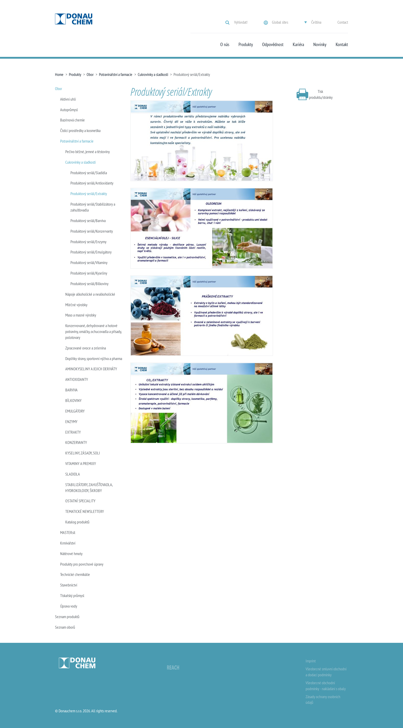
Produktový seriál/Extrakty (88, 193)
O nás (224, 44)
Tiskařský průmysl (72, 595)
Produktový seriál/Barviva (88, 220)
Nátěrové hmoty (71, 553)
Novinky (319, 44)
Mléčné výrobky (76, 304)
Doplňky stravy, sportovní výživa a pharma (93, 358)
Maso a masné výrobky (80, 315)
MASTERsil (67, 532)
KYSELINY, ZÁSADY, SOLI (82, 452)
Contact (342, 22)
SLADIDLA (72, 474)
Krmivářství (67, 543)
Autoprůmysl (69, 109)
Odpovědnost (272, 44)
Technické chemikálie (75, 574)
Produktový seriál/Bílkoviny (89, 283)
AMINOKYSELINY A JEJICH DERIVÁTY (91, 368)
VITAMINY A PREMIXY (80, 463)
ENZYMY (71, 421)
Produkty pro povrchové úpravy (81, 564)
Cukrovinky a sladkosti (153, 74)
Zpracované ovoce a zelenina (85, 347)
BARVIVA (71, 389)
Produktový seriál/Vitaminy (88, 262)
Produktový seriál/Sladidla (88, 172)
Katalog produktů (77, 521)
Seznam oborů (65, 627)
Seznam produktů (67, 616)
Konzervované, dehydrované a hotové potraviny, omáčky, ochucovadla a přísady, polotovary (93, 331)
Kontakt (342, 44)
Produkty (246, 44)
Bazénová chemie (72, 119)
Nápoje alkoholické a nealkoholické (90, 294)
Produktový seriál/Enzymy (88, 241)
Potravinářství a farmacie (115, 74)
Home (59, 74)
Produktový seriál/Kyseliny (88, 273)
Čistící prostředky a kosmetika (80, 130)
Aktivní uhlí (68, 99)
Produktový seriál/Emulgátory (91, 252)
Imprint (311, 660)
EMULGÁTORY (75, 411)
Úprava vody (68, 606)
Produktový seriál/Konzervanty (91, 231)
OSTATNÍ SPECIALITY (80, 500)
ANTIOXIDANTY (76, 379)
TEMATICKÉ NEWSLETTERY (84, 511)
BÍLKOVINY (73, 400)
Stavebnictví (68, 584)
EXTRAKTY (73, 432)
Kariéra (298, 44)
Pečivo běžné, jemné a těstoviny (87, 151)
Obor (90, 74)
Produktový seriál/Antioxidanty (91, 183)
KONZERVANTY (76, 442)
